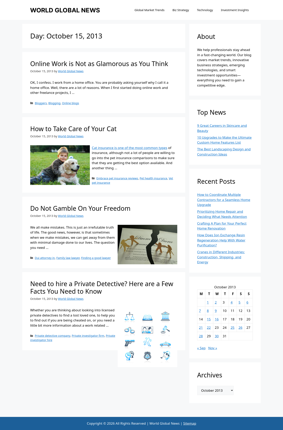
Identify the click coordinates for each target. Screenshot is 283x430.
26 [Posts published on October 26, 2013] (240, 327)
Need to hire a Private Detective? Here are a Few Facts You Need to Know (101, 287)
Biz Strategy (181, 10)
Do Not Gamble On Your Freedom (80, 208)
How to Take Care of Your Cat (73, 128)
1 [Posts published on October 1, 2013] (208, 302)
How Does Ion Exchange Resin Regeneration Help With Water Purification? (221, 240)
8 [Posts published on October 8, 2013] (208, 310)
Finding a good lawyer (96, 258)
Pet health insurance (153, 178)
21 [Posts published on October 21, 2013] (201, 327)
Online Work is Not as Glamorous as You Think (99, 63)
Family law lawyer (67, 258)
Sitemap (189, 423)
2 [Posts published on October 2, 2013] (216, 302)
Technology (205, 10)
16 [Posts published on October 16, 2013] (217, 319)
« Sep (201, 348)
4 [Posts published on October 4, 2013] (232, 302)
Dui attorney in (45, 258)
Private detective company (52, 336)
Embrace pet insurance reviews (117, 178)
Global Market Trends (150, 10)
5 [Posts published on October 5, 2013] (239, 302)
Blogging (54, 103)
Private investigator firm (88, 336)
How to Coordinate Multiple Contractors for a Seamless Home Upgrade (223, 199)
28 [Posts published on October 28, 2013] (201, 336)
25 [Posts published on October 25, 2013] (232, 327)
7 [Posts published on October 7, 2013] (200, 310)
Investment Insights (235, 10)
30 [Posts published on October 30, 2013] (217, 336)
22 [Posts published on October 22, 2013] (209, 327)
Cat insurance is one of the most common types (129, 147)
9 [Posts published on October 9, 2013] (216, 310)
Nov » (212, 348)
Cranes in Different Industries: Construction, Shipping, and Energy (221, 257)
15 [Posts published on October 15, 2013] (209, 319)
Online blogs (70, 103)
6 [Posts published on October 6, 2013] (247, 302)
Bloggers (41, 103)
